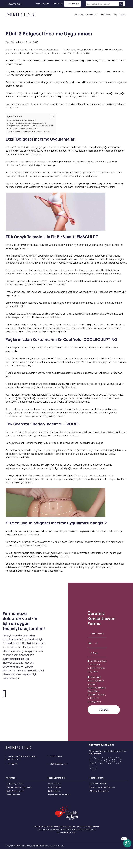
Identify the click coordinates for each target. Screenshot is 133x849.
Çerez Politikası (54, 787)
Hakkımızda (78, 14)
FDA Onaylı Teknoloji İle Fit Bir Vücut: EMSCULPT (27, 123)
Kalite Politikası (54, 791)
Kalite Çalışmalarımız (15, 791)
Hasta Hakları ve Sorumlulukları (102, 787)
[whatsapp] (127, 843)
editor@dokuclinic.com (66, 832)
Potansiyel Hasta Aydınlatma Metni (97, 691)
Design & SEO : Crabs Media (55, 846)
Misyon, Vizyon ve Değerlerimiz (19, 787)
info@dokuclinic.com (57, 764)
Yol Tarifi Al (11, 764)
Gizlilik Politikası (98, 660)
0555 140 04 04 (13, 4)
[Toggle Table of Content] (51, 117)
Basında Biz (57, 3)
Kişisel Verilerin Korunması (59, 795)
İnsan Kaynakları (42, 3)
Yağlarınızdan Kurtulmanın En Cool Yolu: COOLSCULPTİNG (31, 126)
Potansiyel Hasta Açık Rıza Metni (96, 680)
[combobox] (91, 643)
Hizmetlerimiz (91, 14)
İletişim (123, 14)
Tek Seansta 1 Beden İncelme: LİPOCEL (24, 129)
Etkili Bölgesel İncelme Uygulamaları (22, 120)
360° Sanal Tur (72, 3)
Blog (115, 14)
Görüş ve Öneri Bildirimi (99, 791)
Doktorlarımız (105, 14)
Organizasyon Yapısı (15, 783)
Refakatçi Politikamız (98, 783)
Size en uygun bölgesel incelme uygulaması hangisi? (29, 131)
